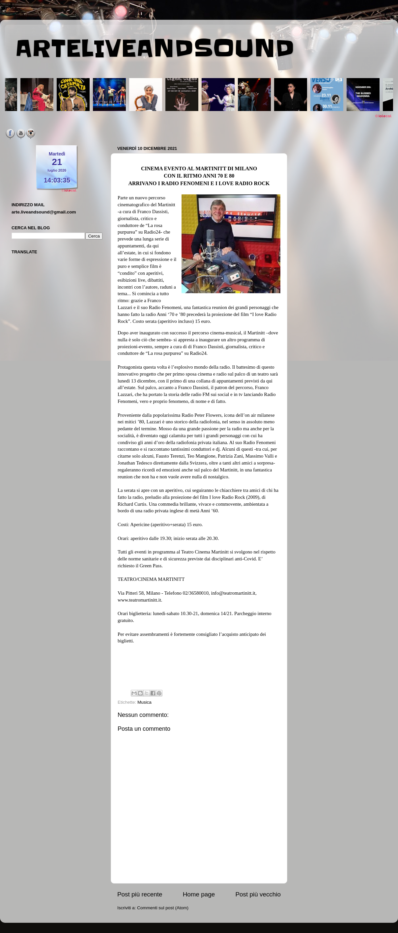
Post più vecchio (258, 894)
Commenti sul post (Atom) (162, 907)
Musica (144, 702)
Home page (199, 894)
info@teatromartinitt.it (233, 593)
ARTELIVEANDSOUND (155, 48)
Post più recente (139, 894)
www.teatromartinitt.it (139, 600)
